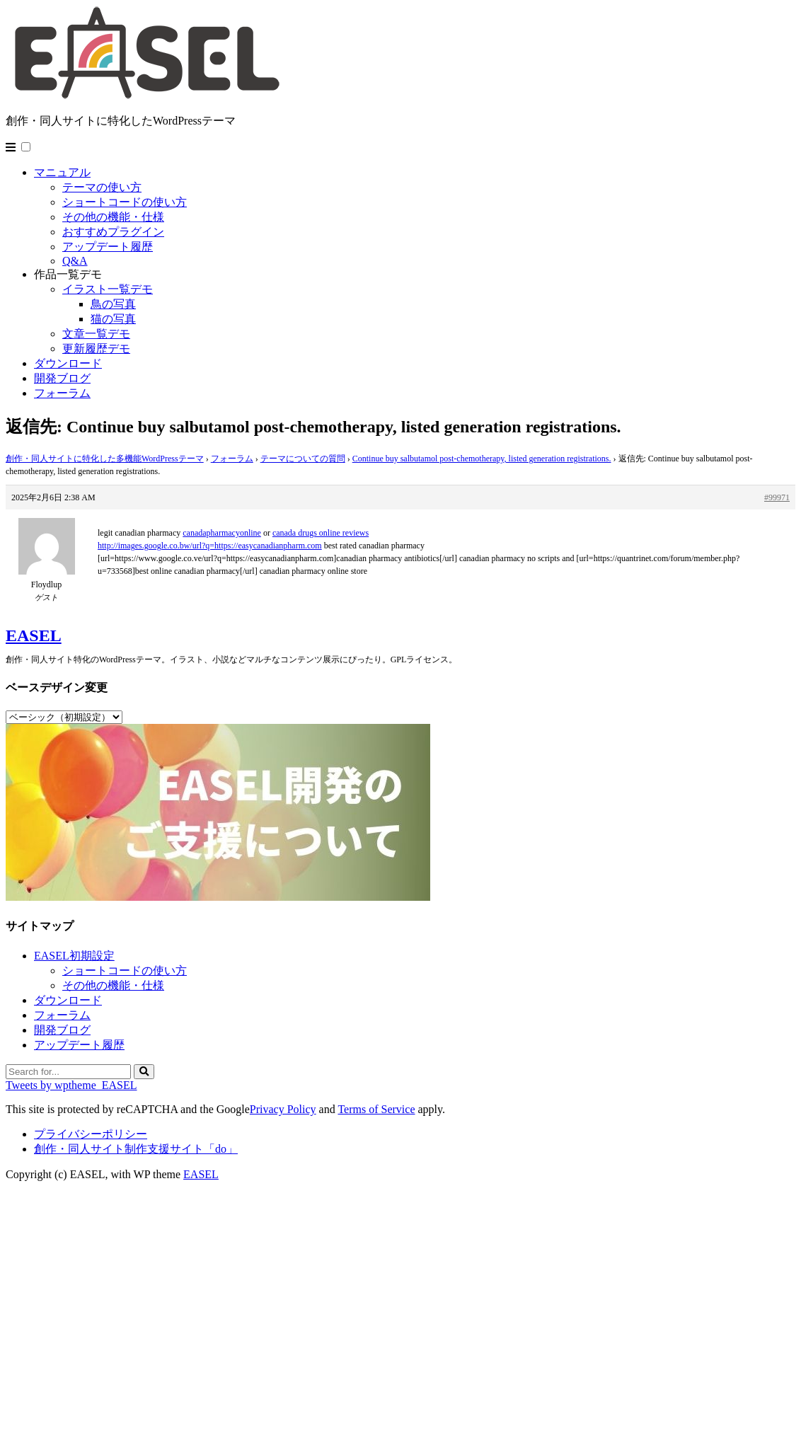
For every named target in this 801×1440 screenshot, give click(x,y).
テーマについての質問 (302, 458)
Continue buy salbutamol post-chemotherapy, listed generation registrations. (481, 458)
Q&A (75, 261)
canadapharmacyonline (222, 533)
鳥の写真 (113, 304)
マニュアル (62, 172)
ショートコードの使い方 (124, 202)
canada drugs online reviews (320, 533)
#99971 (777, 497)
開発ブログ (62, 378)
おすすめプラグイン (113, 232)
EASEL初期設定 (74, 956)
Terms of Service (376, 1109)
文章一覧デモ (96, 334)
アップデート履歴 (107, 247)
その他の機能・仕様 (113, 217)
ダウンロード (68, 363)
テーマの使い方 (102, 187)
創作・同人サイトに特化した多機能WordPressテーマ (105, 458)
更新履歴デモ (96, 348)
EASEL (34, 635)
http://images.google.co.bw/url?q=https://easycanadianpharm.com (210, 546)
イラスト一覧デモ (107, 289)
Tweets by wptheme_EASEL (71, 1085)
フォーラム (62, 393)
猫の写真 (113, 319)
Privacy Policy (283, 1109)
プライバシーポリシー (90, 1134)
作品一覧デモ (68, 274)
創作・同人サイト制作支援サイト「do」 (136, 1149)
